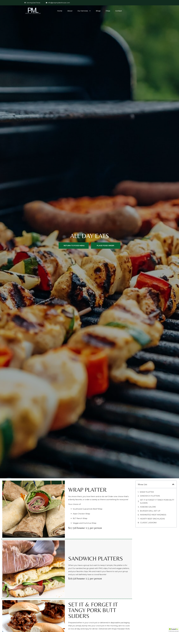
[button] (173, 484)
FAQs (108, 11)
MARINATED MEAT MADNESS (153, 515)
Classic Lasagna (148, 523)
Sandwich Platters (150, 496)
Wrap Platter (147, 492)
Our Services (84, 11)
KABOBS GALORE (148, 507)
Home (59, 11)
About (69, 11)
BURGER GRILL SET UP (150, 511)
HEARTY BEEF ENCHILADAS (152, 519)
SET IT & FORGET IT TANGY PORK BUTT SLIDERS (157, 501)
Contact (118, 11)
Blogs (98, 11)
